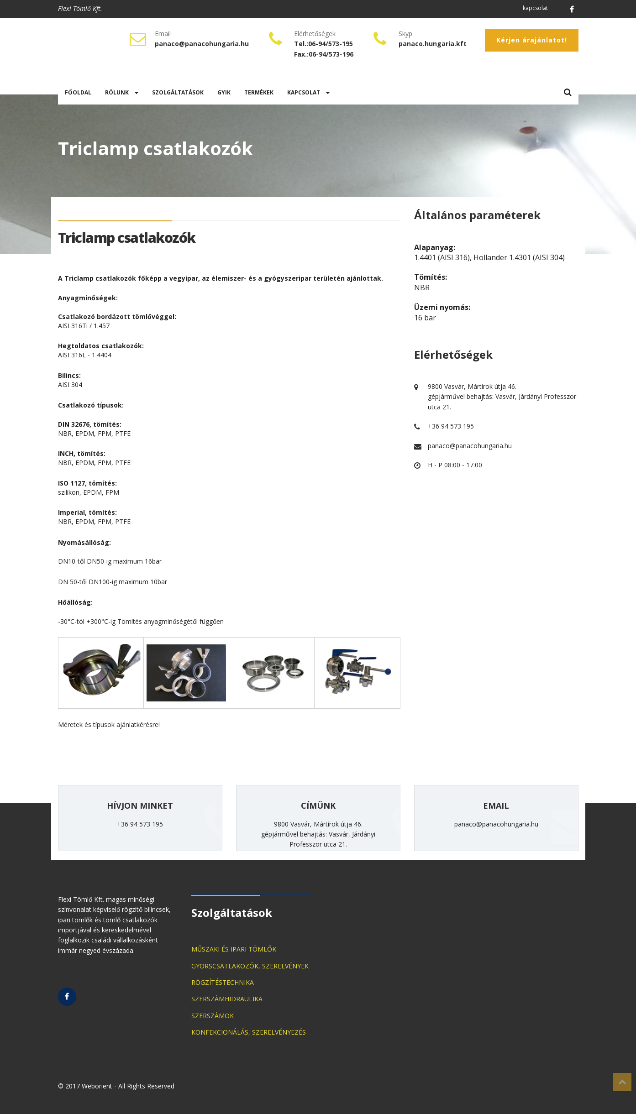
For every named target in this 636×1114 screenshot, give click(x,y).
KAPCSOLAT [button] (308, 92)
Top (622, 1082)
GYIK (224, 92)
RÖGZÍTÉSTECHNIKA (222, 982)
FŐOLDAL (78, 92)
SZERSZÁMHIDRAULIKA (227, 998)
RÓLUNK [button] (121, 92)
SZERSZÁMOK (212, 1015)
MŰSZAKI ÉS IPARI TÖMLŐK (233, 949)
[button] (567, 93)
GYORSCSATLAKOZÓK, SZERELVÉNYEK (250, 966)
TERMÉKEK (258, 92)
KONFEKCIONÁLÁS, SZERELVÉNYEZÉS (248, 1032)
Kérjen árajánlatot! (531, 40)
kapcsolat (535, 8)
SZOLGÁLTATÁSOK (178, 92)
